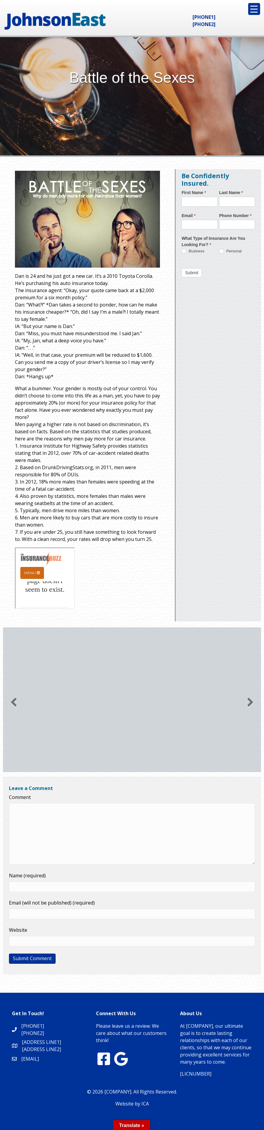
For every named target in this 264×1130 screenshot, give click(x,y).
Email (188, 215)
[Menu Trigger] (254, 9)
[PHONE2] (204, 24)
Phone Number (235, 215)
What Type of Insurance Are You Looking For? (213, 241)
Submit (191, 272)
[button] (14, 702)
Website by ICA (132, 1103)
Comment (20, 797)
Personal (230, 251)
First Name (193, 192)
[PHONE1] (204, 17)
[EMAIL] (30, 1059)
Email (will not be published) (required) (52, 902)
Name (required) (27, 875)
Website (18, 930)
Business (192, 251)
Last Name (231, 192)
